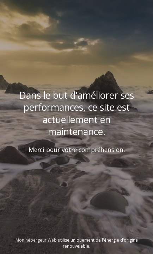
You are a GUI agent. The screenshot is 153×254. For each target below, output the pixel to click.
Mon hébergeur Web (36, 240)
